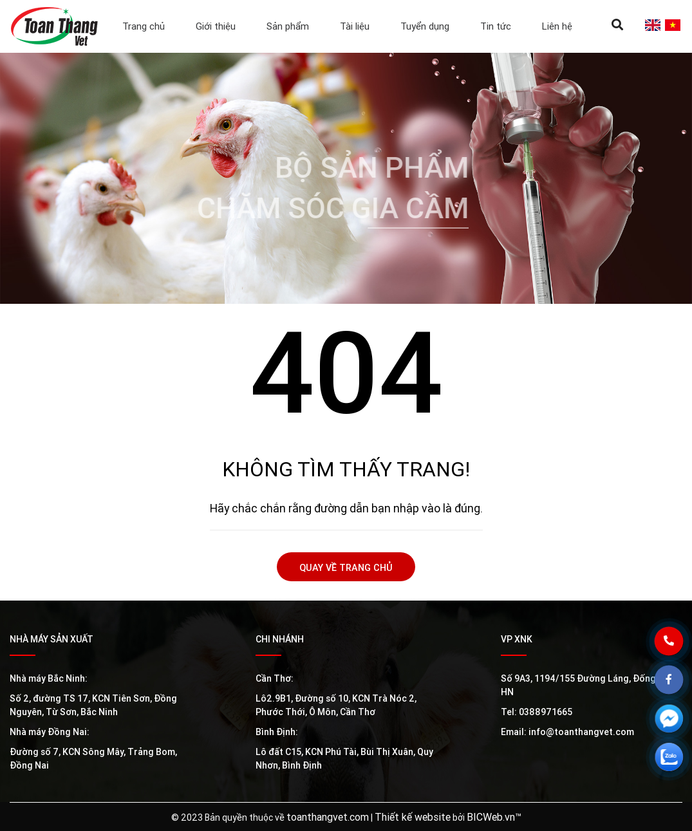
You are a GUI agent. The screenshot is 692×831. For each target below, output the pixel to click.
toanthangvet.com (327, 816)
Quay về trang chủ (346, 568)
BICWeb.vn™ (494, 816)
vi (672, 25)
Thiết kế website (413, 816)
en (652, 25)
